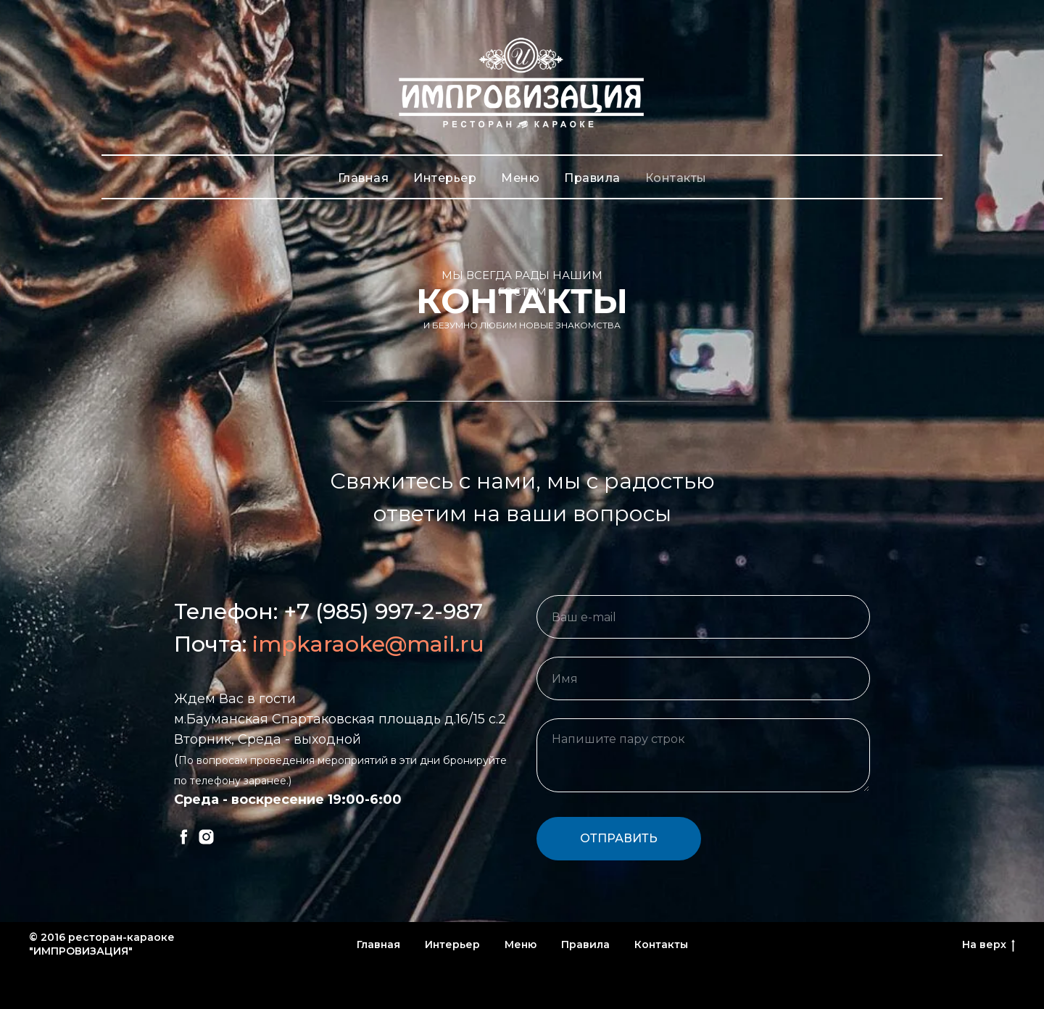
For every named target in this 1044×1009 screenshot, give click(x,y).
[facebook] (184, 837)
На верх (988, 945)
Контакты (676, 178)
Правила (592, 178)
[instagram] (206, 837)
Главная (363, 178)
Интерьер (444, 178)
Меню (520, 178)
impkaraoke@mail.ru (368, 644)
